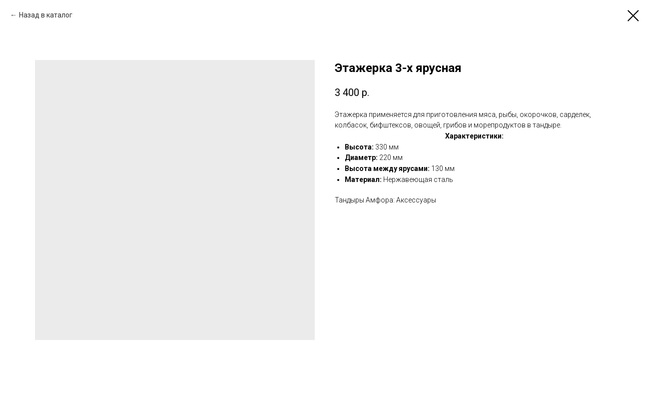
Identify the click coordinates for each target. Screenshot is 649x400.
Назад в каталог (45, 15)
